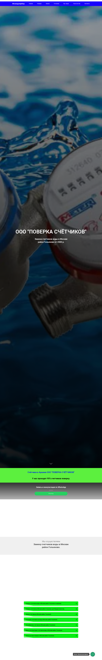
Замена (48, 3)
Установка (56, 3)
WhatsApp (51, 493)
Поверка (39, 3)
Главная (31, 3)
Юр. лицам (66, 3)
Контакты (87, 3)
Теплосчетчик (76, 3)
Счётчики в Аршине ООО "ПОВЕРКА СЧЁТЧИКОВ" (51, 472)
